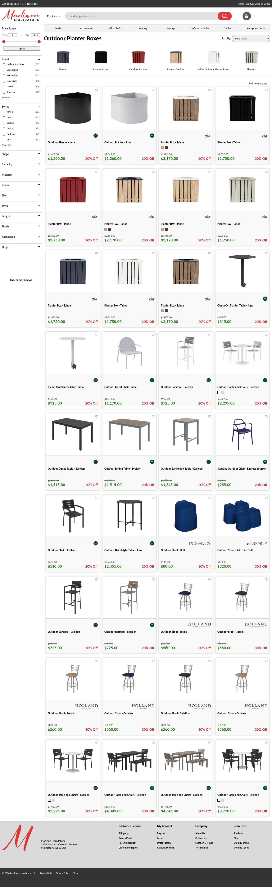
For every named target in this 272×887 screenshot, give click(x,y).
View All (28, 280)
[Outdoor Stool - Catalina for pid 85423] (242, 695)
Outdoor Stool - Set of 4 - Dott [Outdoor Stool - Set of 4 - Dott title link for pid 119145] (235, 550)
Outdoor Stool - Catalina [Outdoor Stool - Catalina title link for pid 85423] (231, 713)
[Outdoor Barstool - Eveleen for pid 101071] (129, 614)
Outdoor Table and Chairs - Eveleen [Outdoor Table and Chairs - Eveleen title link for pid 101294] (68, 795)
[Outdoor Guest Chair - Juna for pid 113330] (129, 369)
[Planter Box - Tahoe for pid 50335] (242, 124)
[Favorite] (96, 90)
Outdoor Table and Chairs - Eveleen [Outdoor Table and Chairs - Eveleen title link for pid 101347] (238, 795)
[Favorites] (256, 19)
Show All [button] (6, 97)
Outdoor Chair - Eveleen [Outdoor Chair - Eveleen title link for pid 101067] (62, 550)
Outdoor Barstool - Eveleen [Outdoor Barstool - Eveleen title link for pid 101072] (177, 387)
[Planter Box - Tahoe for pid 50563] (186, 124)
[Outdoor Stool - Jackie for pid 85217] (72, 695)
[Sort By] (251, 38)
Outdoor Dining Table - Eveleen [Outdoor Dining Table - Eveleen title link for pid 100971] (66, 468)
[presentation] (21, 59)
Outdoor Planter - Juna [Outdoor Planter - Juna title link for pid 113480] (61, 142)
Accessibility (46, 873)
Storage (171, 28)
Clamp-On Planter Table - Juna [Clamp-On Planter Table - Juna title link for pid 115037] (235, 305)
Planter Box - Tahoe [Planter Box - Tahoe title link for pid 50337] (115, 305)
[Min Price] (12, 35)
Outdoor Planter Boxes (73, 38)
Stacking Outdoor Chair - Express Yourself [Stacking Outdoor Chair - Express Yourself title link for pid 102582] (241, 468)
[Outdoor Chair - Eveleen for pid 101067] (72, 532)
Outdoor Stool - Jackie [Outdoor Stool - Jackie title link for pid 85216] (230, 632)
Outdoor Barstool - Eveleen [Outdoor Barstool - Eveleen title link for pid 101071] (120, 632)
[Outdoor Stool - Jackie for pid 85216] (242, 614)
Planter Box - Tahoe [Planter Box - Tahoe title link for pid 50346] (228, 224)
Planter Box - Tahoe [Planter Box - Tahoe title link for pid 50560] (115, 224)
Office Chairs (114, 28)
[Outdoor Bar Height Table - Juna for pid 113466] (129, 532)
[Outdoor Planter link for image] (138, 59)
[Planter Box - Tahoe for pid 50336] (73, 287)
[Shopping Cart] (266, 16)
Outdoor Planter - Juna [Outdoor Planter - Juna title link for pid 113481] (117, 142)
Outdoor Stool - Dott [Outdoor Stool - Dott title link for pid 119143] (173, 550)
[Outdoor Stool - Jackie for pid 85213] (185, 614)
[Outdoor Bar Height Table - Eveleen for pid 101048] (185, 450)
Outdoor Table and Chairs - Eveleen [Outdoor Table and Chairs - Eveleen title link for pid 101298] (238, 387)
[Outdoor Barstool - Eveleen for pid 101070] (72, 614)
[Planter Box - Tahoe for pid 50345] (73, 206)
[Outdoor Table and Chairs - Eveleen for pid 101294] (73, 772)
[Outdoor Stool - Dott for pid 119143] (186, 532)
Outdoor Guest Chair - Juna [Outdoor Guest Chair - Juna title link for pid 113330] (120, 387)
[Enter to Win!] (247, 19)
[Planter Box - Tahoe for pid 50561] (186, 287)
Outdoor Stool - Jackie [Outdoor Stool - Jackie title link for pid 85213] (174, 632)
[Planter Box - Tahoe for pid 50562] (186, 206)
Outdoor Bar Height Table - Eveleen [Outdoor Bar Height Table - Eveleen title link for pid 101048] (182, 468)
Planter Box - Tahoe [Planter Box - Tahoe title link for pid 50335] (228, 142)
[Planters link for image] (251, 59)
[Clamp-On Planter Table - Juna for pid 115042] (72, 369)
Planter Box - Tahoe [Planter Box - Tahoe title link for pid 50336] (59, 305)
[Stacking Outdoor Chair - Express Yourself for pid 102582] (242, 450)
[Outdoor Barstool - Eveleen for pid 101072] (186, 369)
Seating (143, 28)
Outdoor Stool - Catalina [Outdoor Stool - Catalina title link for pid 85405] (118, 713)
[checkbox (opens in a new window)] (4, 64)
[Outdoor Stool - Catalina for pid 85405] (129, 695)
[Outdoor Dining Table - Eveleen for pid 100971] (73, 450)
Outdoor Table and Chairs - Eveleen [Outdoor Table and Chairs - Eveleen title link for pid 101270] (181, 795)
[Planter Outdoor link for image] (176, 59)
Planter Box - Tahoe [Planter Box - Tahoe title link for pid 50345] (59, 224)
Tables (227, 28)
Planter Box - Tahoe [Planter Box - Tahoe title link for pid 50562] (172, 224)
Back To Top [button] (16, 280)
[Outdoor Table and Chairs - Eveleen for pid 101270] (186, 772)
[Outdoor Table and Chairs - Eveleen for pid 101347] (242, 772)
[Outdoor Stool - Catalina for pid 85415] (185, 695)
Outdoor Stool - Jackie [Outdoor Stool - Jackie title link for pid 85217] (61, 713)
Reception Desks (256, 28)
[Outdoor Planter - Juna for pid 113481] (129, 124)
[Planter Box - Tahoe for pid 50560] (129, 206)
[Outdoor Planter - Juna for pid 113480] (72, 124)
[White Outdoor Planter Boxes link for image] (214, 59)
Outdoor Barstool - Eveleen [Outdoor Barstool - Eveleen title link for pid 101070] (64, 632)
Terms (76, 873)
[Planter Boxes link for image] (101, 59)
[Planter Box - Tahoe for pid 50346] (242, 206)
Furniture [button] (53, 16)
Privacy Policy (63, 873)
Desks (58, 28)
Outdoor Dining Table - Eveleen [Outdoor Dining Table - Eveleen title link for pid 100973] (122, 468)
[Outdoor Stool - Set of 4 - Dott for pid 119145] (242, 532)
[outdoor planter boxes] (143, 16)
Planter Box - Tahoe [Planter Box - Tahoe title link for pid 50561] (172, 305)
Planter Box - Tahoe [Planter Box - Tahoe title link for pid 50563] (172, 142)
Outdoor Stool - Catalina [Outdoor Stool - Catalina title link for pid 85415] (175, 713)
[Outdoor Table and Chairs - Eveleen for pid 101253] (129, 772)
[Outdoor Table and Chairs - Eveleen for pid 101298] (242, 365)
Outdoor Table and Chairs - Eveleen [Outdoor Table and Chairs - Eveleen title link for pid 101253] (125, 795)
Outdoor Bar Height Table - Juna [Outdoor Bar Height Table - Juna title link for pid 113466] (123, 550)
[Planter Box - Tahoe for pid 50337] (129, 287)
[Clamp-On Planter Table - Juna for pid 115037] (242, 287)
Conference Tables (199, 28)
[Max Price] (35, 35)
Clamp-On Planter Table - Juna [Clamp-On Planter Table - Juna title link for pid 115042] (66, 387)
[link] (266, 16)
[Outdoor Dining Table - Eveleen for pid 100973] (129, 449)
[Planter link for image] (63, 59)
